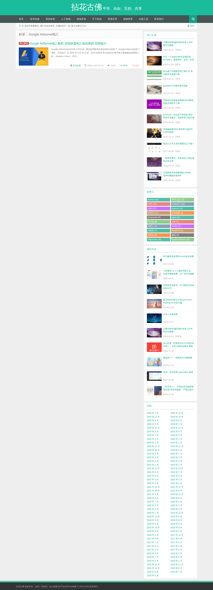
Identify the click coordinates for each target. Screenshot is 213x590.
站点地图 (53, 586)
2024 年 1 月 (176, 442)
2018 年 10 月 (153, 527)
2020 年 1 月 (153, 513)
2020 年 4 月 (176, 505)
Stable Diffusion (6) (180, 239)
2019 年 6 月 (176, 520)
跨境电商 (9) (177, 213)
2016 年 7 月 (153, 557)
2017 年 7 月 (153, 542)
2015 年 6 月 (153, 575)
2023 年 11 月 (177, 446)
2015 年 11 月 (177, 564)
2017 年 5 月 (153, 546)
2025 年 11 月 (153, 417)
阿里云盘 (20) (178, 199)
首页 (21, 19)
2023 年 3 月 (176, 461)
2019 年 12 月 (177, 513)
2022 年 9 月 (153, 472)
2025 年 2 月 (176, 424)
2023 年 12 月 (153, 446)
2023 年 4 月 (153, 461)
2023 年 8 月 (153, 453)
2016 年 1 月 (176, 561)
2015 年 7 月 (176, 572)
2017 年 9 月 (153, 538)
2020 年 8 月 (176, 498)
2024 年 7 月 (153, 435)
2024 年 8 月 (176, 431)
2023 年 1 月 (176, 465)
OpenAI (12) (177, 208)
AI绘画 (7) (152, 230)
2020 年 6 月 (176, 501)
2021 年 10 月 (153, 490)
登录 (192, 26)
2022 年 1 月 (176, 483)
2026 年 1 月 (153, 413)
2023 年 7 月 (176, 453)
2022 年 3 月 (176, 479)
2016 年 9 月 (153, 553)
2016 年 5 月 (153, 561)
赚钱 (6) (175, 235)
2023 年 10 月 (153, 450)
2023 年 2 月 (153, 465)
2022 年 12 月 (153, 468)
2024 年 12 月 (153, 428)
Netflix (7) (176, 226)
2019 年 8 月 (153, 520)
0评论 (125, 65)
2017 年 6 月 (176, 542)
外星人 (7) (152, 226)
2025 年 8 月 (176, 420)
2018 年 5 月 (176, 531)
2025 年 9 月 (153, 420)
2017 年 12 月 (177, 535)
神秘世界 (128, 19)
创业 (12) (152, 208)
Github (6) (152, 235)
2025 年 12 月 (177, 413)
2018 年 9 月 (176, 527)
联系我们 (159, 19)
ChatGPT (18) (178, 204)
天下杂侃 (97, 19)
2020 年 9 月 (153, 498)
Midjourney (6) (154, 239)
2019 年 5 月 (153, 524)
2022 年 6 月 (153, 476)
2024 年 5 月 (176, 435)
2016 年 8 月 (176, 553)
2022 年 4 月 (153, 479)
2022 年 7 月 (176, 472)
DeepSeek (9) (154, 217)
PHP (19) (152, 204)
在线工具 (143, 19)
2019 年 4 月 (176, 524)
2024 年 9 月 (153, 431)
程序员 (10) (153, 213)
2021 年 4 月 (153, 494)
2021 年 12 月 (153, 487)
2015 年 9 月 (176, 568)
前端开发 (81, 19)
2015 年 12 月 (153, 564)
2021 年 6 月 (176, 490)
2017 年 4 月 (176, 546)
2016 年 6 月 (176, 557)
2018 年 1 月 (153, 535)
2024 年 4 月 (153, 439)
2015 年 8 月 (153, 572)
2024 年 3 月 (176, 439)
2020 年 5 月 (153, 505)
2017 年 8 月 (176, 538)
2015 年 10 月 (153, 568)
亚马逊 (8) (152, 222)
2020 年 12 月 (177, 494)
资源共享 (112, 19)
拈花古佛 (77, 65)
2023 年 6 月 (153, 457)
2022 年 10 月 (177, 468)
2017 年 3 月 (153, 549)
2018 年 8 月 (153, 531)
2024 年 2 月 (153, 442)
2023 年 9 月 (176, 450)
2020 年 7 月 (153, 501)
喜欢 (135, 65)
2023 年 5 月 (176, 457)
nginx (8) (176, 217)
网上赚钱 (24, 43)
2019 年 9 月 (176, 516)
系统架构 (50, 19)
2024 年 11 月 (177, 428)
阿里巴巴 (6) (177, 230)
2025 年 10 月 (177, 417)
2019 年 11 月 (153, 516)
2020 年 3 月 (153, 509)
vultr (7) (175, 222)
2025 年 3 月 (153, 424)
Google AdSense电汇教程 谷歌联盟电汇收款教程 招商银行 (68, 43)
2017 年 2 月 (176, 549)
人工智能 (66, 19)
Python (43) (153, 199)
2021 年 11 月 (177, 487)
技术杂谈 (34, 19)
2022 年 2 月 (153, 483)
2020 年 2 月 (176, 509)
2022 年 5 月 (176, 476)
